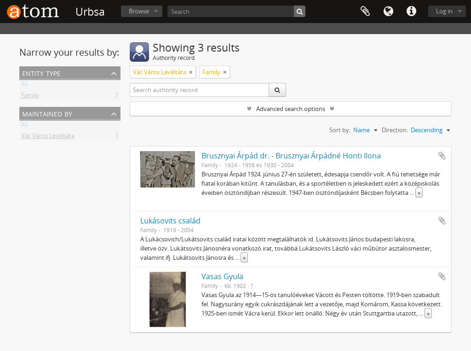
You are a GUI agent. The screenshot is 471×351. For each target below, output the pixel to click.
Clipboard (365, 11)
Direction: (395, 130)
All (24, 86)
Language (388, 11)
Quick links (411, 11)
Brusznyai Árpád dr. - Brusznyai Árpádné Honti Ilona (291, 156)
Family (30, 97)
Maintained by (47, 113)
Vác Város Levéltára (48, 137)
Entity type (41, 72)
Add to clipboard (442, 155)
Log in (444, 11)
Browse (139, 11)
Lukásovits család (170, 221)
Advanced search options (290, 109)
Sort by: (339, 130)
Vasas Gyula (222, 276)
